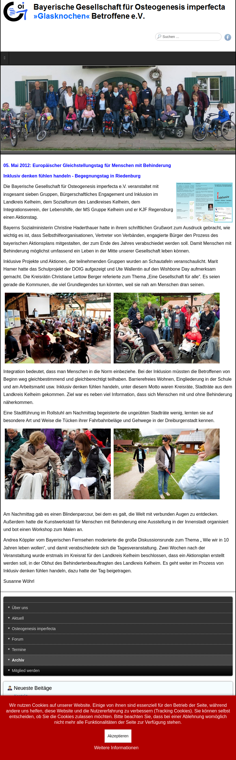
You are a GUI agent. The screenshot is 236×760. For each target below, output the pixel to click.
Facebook (227, 37)
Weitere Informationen (116, 747)
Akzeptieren (118, 736)
